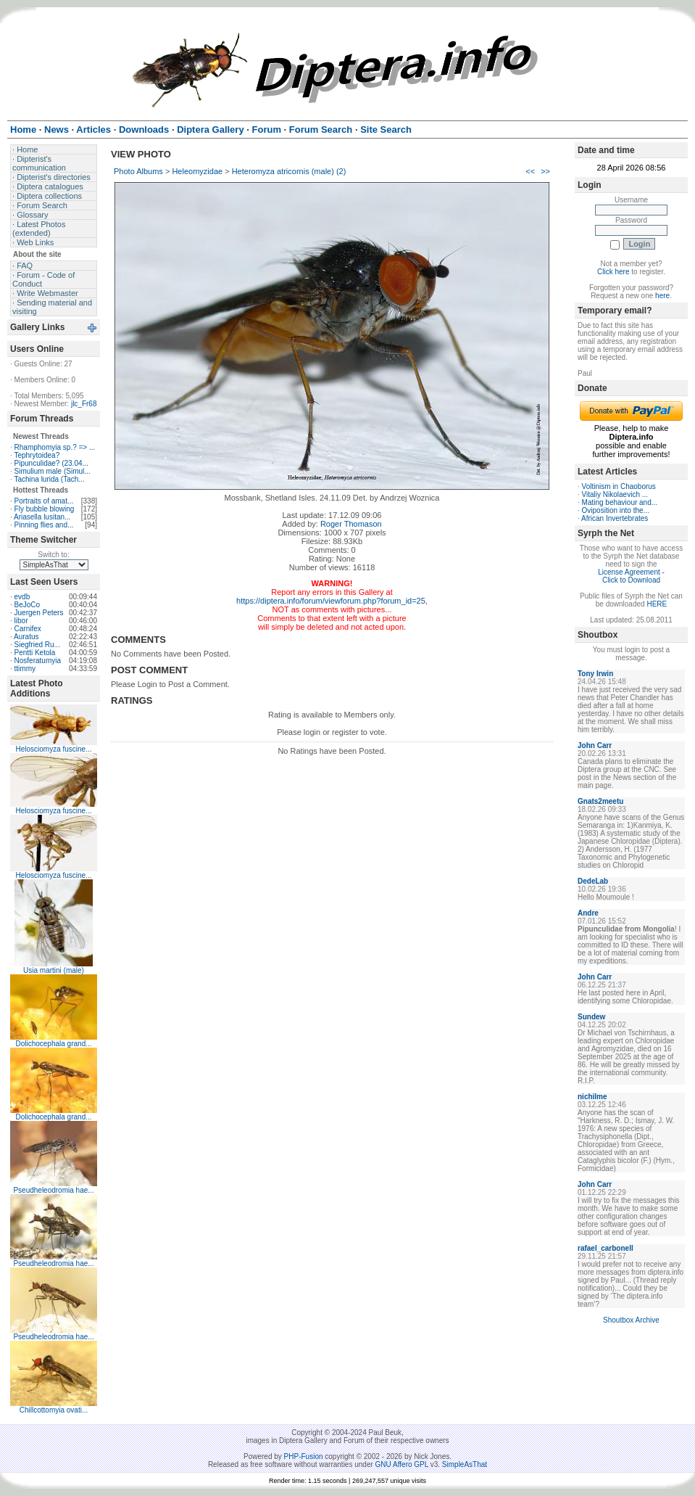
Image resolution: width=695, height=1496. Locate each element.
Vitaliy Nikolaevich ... (615, 494)
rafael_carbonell (605, 1248)
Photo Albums (138, 171)
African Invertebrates (614, 518)
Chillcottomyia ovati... (54, 1410)
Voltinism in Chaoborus (619, 486)
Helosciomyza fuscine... (53, 749)
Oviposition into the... (615, 510)
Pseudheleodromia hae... (53, 1190)
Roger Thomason (351, 523)
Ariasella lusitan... (42, 517)
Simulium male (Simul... (52, 471)
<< (530, 171)
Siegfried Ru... (37, 645)
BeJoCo (27, 605)
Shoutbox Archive (631, 1320)
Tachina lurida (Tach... (49, 479)
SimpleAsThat (464, 1464)
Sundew (591, 1017)
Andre (588, 913)
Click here (613, 272)
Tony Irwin (595, 674)
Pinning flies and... (44, 525)
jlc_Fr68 (84, 404)
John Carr (595, 745)
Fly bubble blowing (44, 509)
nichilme (592, 1097)
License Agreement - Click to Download (631, 576)
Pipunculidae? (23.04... (51, 463)
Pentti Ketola (35, 653)
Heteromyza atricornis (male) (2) (289, 171)
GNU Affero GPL (401, 1464)
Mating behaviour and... (620, 502)
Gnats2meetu (600, 801)
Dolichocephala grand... (53, 1044)
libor (21, 621)
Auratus (26, 637)
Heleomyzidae (197, 171)
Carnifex (27, 629)
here (662, 296)
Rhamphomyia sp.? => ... (55, 447)
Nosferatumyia (37, 661)
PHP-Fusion (303, 1456)
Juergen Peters (39, 613)
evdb (22, 597)
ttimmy (25, 669)
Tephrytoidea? (36, 455)
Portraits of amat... (44, 501)
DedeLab (593, 881)
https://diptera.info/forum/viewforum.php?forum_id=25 (330, 600)
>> (545, 171)
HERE (656, 604)
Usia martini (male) (53, 970)
